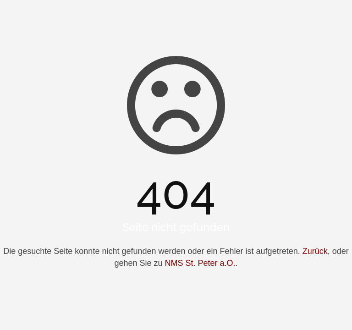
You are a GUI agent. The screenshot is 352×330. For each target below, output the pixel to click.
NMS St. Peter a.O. (200, 263)
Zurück (315, 251)
